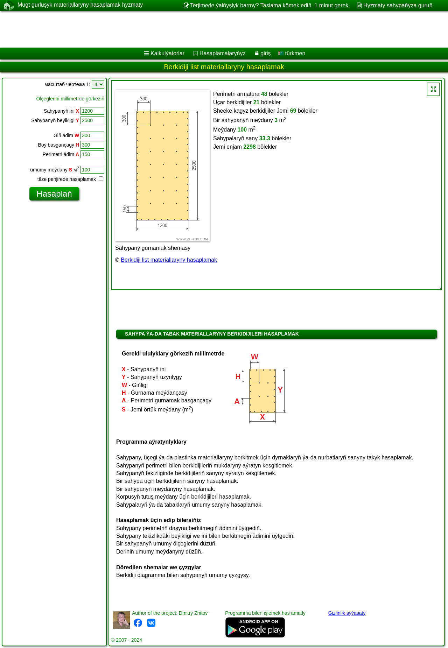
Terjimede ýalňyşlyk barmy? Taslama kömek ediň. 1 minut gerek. (270, 5)
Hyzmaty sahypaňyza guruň (397, 5)
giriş (265, 53)
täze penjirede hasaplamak (70, 179)
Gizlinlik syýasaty (347, 613)
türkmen (291, 53)
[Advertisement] (212, 29)
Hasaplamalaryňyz (223, 53)
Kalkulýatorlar (167, 53)
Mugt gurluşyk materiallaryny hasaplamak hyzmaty (80, 5)
